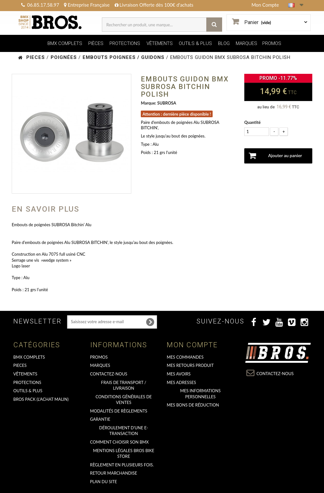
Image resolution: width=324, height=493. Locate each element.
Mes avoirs (178, 373)
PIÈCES (95, 43)
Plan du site (103, 481)
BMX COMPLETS (64, 43)
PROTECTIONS (124, 43)
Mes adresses (181, 382)
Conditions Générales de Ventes (124, 399)
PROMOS (271, 43)
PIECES (20, 365)
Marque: (148, 103)
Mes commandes (185, 357)
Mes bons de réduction (193, 404)
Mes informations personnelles (200, 393)
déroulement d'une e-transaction (123, 430)
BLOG (224, 43)
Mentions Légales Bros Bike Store (123, 453)
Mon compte (192, 345)
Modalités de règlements (118, 410)
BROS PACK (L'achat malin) (41, 399)
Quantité (252, 122)
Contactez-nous (109, 373)
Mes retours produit (190, 365)
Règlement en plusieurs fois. (122, 464)
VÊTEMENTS (159, 43)
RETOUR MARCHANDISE (113, 473)
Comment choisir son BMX (119, 442)
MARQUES (246, 43)
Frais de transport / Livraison (123, 385)
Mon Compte (265, 5)
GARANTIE (100, 419)
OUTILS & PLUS (195, 43)
